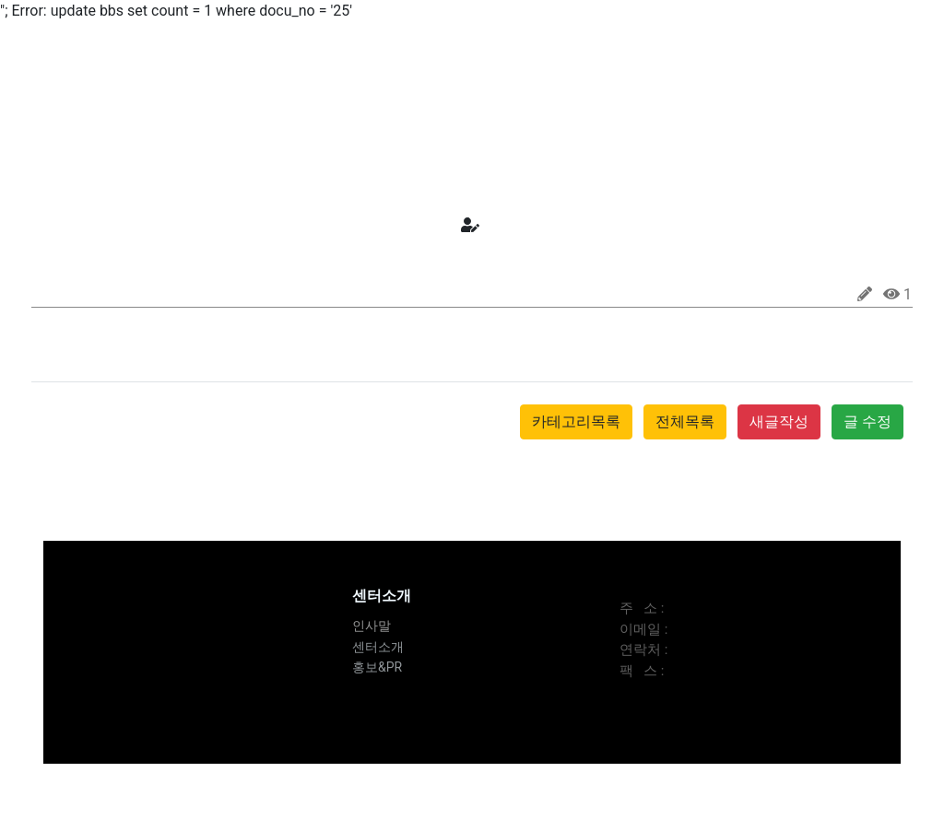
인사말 (371, 625)
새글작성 (778, 421)
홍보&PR (377, 667)
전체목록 (684, 421)
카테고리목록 (576, 421)
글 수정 (867, 421)
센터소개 (378, 646)
